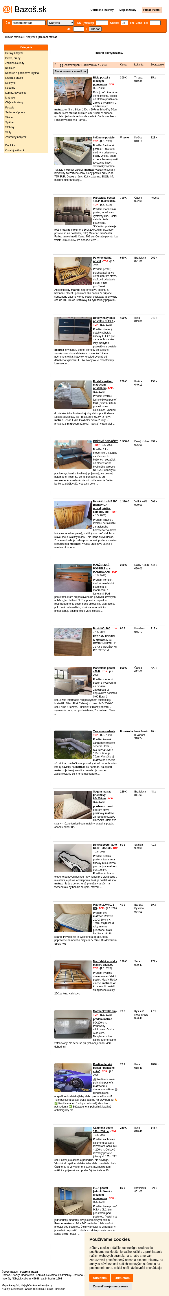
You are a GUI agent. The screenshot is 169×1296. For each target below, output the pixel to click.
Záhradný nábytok (15, 137)
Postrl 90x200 (101, 628)
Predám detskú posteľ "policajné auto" (104, 1068)
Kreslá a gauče (14, 77)
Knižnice (10, 68)
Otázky (15, 1275)
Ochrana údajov (82, 1275)
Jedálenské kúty (14, 63)
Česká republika (34, 1288)
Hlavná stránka (14, 37)
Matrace (10, 97)
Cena (123, 64)
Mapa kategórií (10, 1285)
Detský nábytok (14, 53)
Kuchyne (10, 82)
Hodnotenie (27, 1275)
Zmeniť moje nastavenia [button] (110, 1286)
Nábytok (30, 37)
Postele (9, 107)
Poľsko (49, 1288)
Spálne (9, 122)
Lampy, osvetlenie (15, 92)
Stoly (8, 132)
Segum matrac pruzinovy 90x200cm (102, 795)
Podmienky (64, 1275)
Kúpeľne (10, 87)
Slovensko (17, 1288)
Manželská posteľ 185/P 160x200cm (104, 199)
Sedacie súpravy (15, 112)
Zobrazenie (157, 64)
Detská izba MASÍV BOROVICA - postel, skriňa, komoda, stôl (105, 506)
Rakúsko (60, 1288)
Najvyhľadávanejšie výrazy (36, 1285)
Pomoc (6, 1275)
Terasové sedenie (104, 731)
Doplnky (10, 145)
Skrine (9, 117)
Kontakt (40, 1275)
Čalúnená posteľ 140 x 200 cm (103, 1129)
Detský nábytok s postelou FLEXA (104, 319)
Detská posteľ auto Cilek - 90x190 (105, 846)
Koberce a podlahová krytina (22, 73)
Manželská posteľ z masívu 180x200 (105, 963)
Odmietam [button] (122, 1278)
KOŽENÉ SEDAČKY (105, 441)
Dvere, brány (12, 58)
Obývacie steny (14, 102)
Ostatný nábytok (14, 150)
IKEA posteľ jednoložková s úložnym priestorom (102, 1193)
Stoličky (9, 127)
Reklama (51, 1275)
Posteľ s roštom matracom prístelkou (103, 385)
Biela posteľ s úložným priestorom (101, 81)
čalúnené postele (103, 137)
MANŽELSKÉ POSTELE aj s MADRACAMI (101, 568)
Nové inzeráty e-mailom (70, 71)
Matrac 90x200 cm (104, 1011)
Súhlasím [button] (100, 1278)
